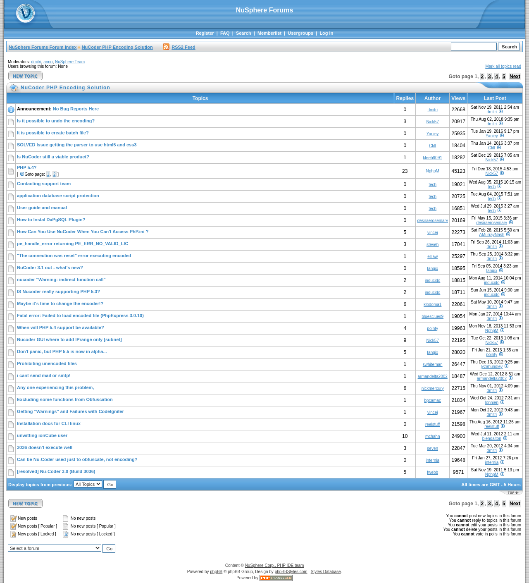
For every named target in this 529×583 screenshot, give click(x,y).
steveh (432, 244)
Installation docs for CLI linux (49, 423)
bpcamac (432, 400)
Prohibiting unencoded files (47, 363)
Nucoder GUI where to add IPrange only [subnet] (69, 339)
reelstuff (432, 424)
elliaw (432, 256)
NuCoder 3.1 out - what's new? (50, 267)
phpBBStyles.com (291, 571)
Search (243, 33)
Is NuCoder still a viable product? (53, 156)
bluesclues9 (432, 316)
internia (432, 460)
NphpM (432, 171)
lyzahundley (492, 366)
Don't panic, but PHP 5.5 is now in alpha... (62, 351)
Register (205, 33)
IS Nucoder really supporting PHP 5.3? (58, 291)
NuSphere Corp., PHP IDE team (274, 565)
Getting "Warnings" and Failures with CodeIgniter (70, 411)
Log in (326, 33)
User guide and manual (42, 207)
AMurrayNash (491, 234)
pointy (432, 328)
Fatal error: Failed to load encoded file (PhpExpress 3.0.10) (80, 315)
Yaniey (433, 133)
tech (432, 184)
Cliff (432, 145)
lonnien (491, 402)
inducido (432, 280)
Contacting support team (44, 183)
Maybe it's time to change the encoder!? (60, 303)
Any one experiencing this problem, (55, 387)
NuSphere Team (70, 62)
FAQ (225, 33)
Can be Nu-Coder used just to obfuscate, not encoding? (77, 459)
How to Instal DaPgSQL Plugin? (51, 219)
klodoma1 (432, 304)
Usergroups (300, 33)
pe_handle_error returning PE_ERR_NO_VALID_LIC (72, 243)
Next (515, 76)
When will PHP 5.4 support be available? (60, 327)
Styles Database (326, 571)
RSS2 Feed (179, 47)
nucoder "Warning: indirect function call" (61, 279)
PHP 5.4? (27, 167)
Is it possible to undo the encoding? (56, 120)
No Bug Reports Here (76, 108)
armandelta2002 (433, 376)
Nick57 (432, 121)
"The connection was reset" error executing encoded (74, 255)
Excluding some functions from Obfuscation (65, 399)
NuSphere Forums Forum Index (42, 47)
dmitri (36, 62)
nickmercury (433, 388)
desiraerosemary (432, 220)
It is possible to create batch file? (53, 132)
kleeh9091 (432, 157)
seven (432, 448)
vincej (432, 232)
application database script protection (58, 195)
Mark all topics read (503, 66)
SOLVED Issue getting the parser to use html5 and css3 (77, 144)
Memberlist (269, 33)
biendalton (491, 438)
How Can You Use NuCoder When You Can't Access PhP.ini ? (82, 231)
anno (47, 62)
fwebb (432, 472)
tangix (432, 268)
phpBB (216, 571)
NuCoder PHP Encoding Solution (117, 47)
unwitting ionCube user (42, 435)
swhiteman (433, 364)
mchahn (432, 436)
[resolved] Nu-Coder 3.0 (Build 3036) (56, 471)
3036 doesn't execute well (44, 447)
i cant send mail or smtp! (44, 375)
